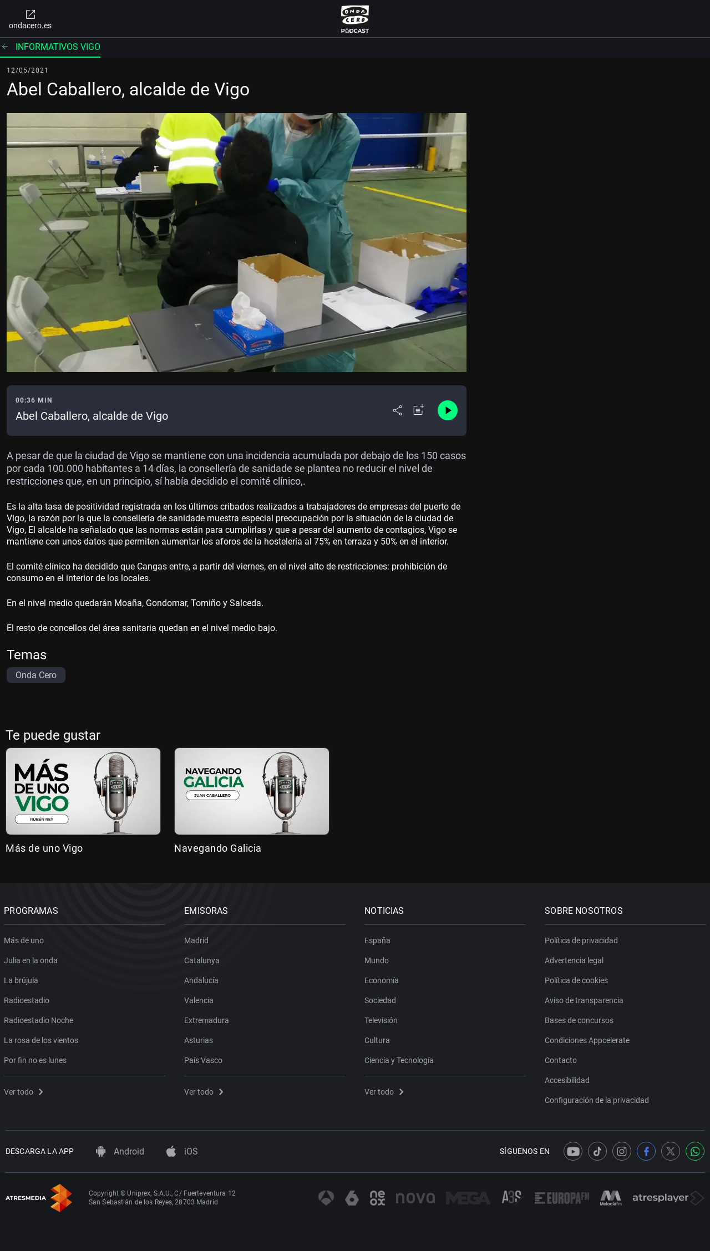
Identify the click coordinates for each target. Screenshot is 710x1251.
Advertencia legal (575, 958)
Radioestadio (28, 998)
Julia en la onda (32, 958)
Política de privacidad (583, 938)
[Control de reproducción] (448, 410)
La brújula (23, 978)
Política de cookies (578, 978)
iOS (182, 1151)
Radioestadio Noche (40, 1018)
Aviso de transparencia (585, 998)
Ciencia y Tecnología (400, 1058)
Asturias (200, 1038)
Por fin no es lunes (37, 1058)
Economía (383, 978)
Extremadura (208, 1018)
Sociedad (382, 998)
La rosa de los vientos (43, 1038)
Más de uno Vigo (44, 848)
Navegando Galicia (218, 848)
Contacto (562, 1058)
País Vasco (205, 1058)
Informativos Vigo (50, 47)
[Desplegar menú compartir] (397, 410)
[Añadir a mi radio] (419, 410)
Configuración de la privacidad (598, 1098)
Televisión (382, 1018)
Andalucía (203, 978)
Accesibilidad (568, 1078)
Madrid (198, 938)
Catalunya (203, 958)
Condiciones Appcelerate (588, 1038)
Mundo (378, 958)
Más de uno (25, 938)
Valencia (200, 998)
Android (120, 1151)
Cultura (379, 1038)
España (379, 938)
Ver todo (25, 1089)
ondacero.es (30, 19)
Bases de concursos (580, 1018)
